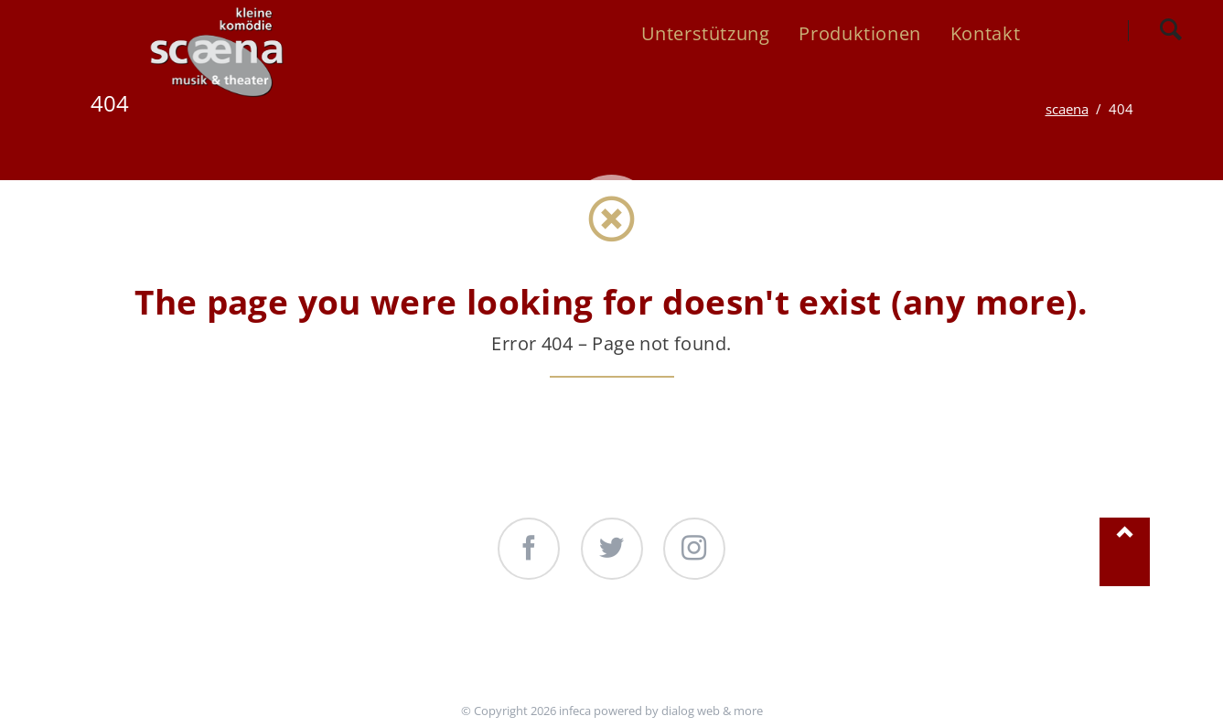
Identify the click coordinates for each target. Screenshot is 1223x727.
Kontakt (777, 650)
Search (1170, 30)
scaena (1067, 109)
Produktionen (639, 650)
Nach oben (1124, 552)
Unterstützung (474, 650)
